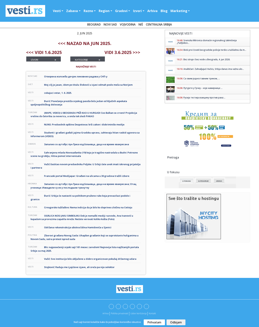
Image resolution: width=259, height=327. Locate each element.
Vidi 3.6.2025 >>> (122, 52)
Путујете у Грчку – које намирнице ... (202, 88)
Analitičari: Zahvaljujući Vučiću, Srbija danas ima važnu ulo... (213, 69)
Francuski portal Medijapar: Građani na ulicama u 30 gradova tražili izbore (86, 176)
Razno (88, 11)
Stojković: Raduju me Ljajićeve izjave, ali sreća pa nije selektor (79, 267)
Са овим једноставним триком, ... (201, 78)
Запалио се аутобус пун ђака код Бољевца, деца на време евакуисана (86, 144)
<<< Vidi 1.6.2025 (44, 52)
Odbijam (176, 322)
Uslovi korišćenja (138, 313)
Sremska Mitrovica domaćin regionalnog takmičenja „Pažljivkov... (207, 41)
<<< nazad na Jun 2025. (84, 43)
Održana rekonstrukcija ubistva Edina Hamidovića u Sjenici (77, 227)
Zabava (72, 11)
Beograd (94, 24)
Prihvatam (154, 322)
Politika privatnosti (119, 313)
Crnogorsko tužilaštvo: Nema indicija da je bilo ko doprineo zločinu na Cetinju (88, 207)
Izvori (137, 11)
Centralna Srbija (159, 24)
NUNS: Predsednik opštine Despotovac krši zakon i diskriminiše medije (84, 124)
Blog (163, 11)
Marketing (178, 11)
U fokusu (186, 181)
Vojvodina (128, 24)
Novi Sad (110, 24)
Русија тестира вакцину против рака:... (204, 97)
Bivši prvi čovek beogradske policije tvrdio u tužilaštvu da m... (214, 49)
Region (104, 11)
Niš (140, 24)
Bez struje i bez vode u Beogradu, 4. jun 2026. (206, 59)
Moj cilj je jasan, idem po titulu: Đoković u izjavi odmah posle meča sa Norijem (88, 84)
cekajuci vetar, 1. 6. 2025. (58, 92)
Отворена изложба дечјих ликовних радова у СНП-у (75, 76)
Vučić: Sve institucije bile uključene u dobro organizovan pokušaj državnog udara (90, 258)
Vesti (57, 11)
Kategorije (87, 59)
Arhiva (152, 11)
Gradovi (121, 11)
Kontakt (152, 313)
